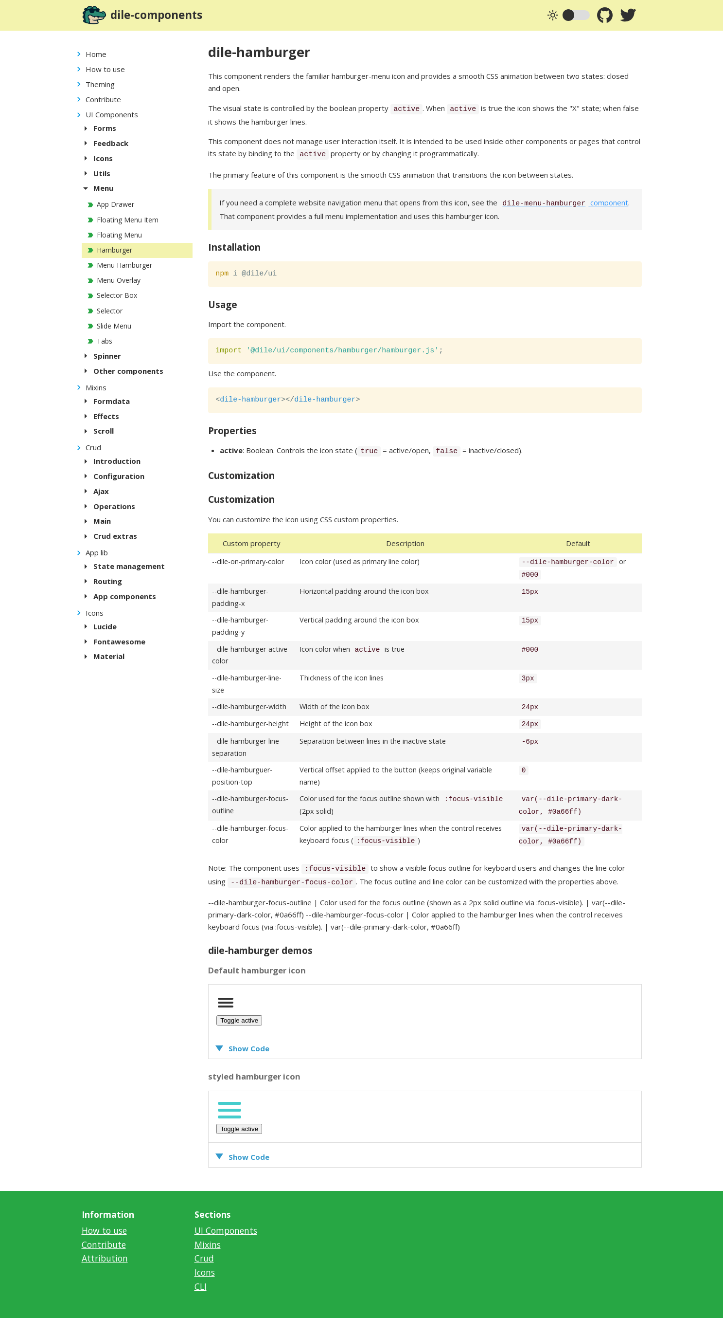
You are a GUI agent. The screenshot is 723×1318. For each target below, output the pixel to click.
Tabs (104, 341)
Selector (110, 310)
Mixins (96, 387)
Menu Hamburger (124, 265)
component (563, 202)
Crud (93, 447)
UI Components (112, 114)
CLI (200, 1286)
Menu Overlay (119, 280)
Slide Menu (114, 325)
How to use (105, 69)
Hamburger (114, 250)
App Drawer (115, 204)
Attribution (105, 1258)
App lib (97, 552)
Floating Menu (119, 234)
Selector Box (117, 295)
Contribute (103, 99)
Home (96, 54)
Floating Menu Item (128, 219)
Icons (95, 613)
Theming (100, 84)
